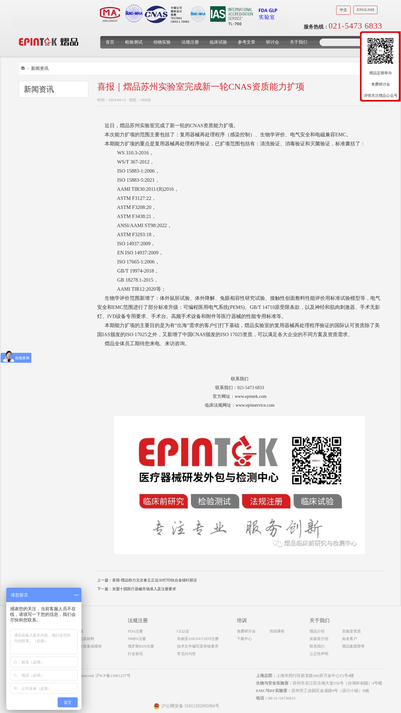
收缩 (356, 71)
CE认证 (183, 631)
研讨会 (272, 42)
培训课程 (276, 631)
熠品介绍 (317, 631)
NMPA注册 (137, 639)
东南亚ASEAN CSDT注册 (198, 639)
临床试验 (218, 42)
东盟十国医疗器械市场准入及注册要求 (144, 589)
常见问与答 (186, 654)
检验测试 (134, 42)
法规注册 (190, 42)
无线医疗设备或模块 (85, 646)
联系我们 (317, 646)
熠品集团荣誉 (353, 646)
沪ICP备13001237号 (113, 675)
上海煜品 (49, 32)
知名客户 (349, 639)
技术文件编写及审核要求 (197, 646)
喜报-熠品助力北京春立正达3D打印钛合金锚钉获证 (154, 580)
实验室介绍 (319, 639)
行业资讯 (135, 654)
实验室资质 (351, 631)
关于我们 (298, 42)
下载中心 (244, 639)
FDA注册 (135, 631)
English (365, 10)
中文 (343, 10)
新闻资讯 (40, 68)
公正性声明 (319, 654)
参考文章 (246, 42)
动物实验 (162, 42)
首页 (110, 42)
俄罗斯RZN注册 (141, 646)
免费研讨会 (246, 631)
